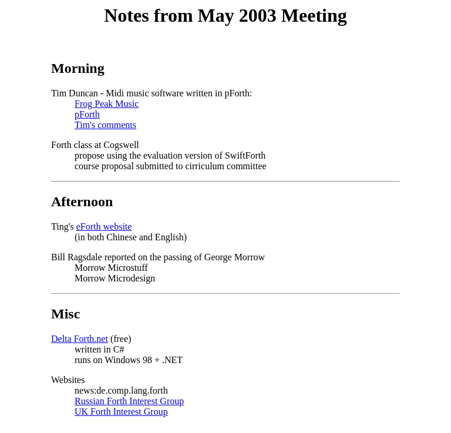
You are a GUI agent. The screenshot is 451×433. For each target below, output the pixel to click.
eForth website (104, 226)
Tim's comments (105, 125)
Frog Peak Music (107, 104)
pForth (87, 114)
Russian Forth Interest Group (129, 401)
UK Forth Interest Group (121, 412)
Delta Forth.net (79, 339)
